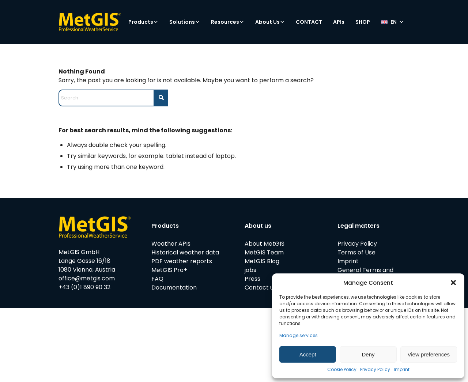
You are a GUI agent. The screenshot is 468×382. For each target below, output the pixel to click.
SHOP (362, 22)
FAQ (157, 279)
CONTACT (309, 22)
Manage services (298, 335)
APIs (338, 22)
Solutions (184, 22)
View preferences (429, 354)
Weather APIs (170, 243)
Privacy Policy (375, 369)
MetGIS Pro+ (169, 270)
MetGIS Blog (262, 261)
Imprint (402, 369)
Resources (227, 22)
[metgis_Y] (89, 22)
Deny (368, 354)
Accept (307, 354)
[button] (453, 282)
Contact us (260, 287)
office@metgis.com (86, 278)
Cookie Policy (341, 369)
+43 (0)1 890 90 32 (84, 287)
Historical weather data (185, 252)
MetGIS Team (264, 252)
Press (252, 279)
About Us (270, 22)
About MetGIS (264, 243)
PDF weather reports (181, 261)
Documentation (174, 287)
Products (143, 22)
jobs (250, 270)
